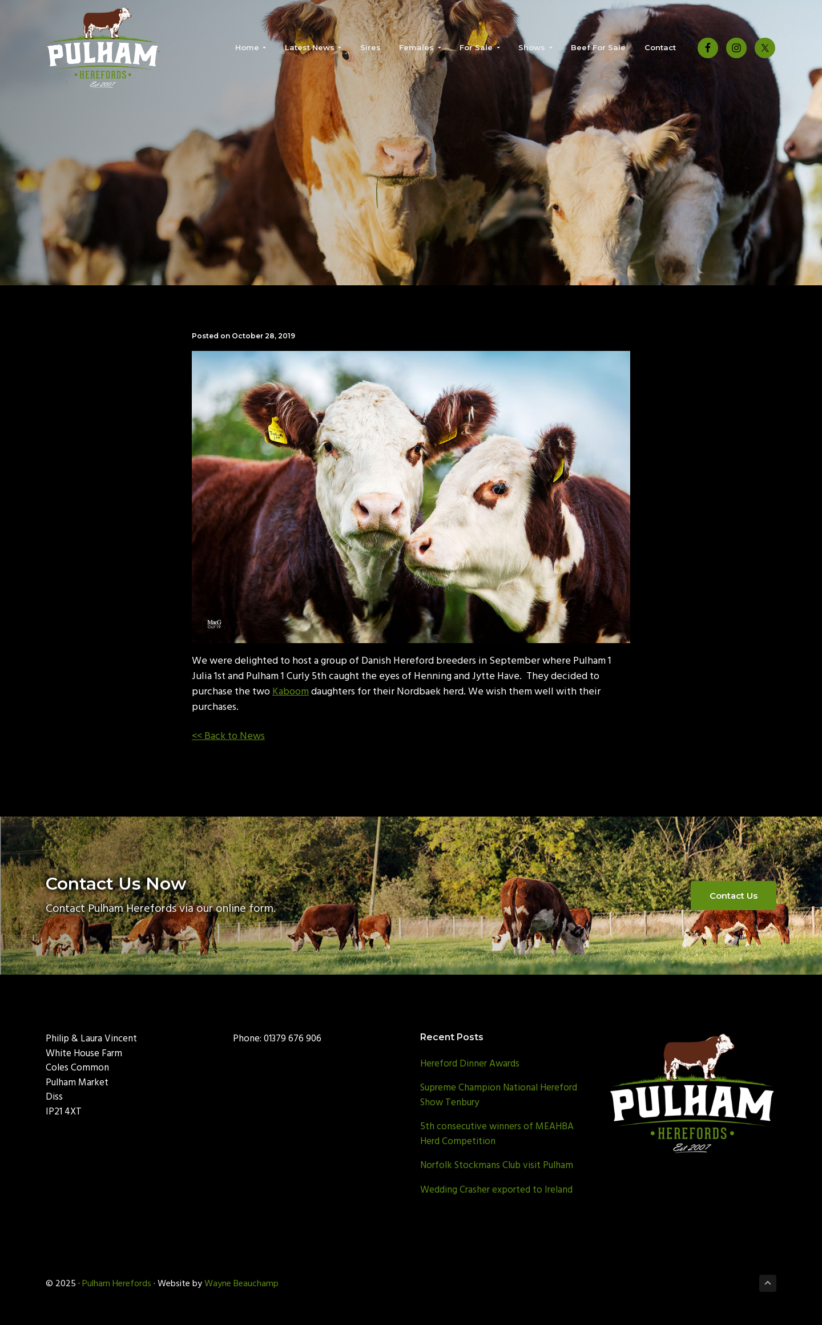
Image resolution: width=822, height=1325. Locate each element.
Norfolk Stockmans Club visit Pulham (496, 1165)
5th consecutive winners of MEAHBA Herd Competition (497, 1134)
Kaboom (290, 692)
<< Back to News (228, 736)
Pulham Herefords (116, 1283)
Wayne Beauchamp (241, 1283)
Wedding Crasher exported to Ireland (496, 1190)
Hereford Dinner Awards (469, 1064)
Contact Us (733, 895)
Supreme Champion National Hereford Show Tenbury (498, 1095)
